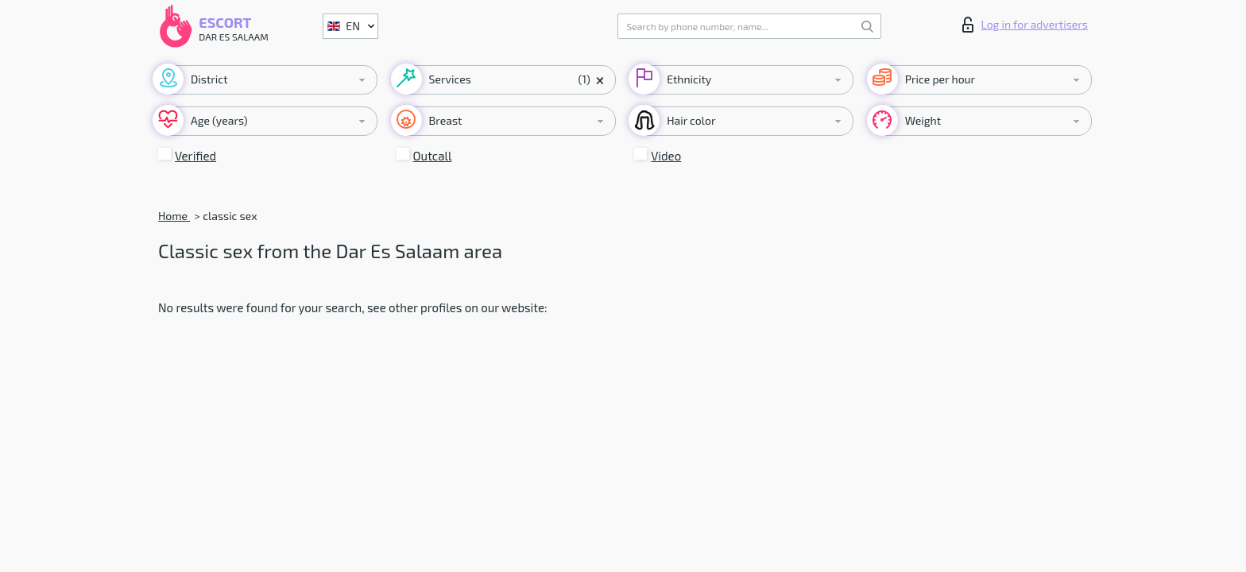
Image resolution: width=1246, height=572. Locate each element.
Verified (195, 156)
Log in (1025, 24)
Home (174, 215)
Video (666, 156)
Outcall (432, 156)
